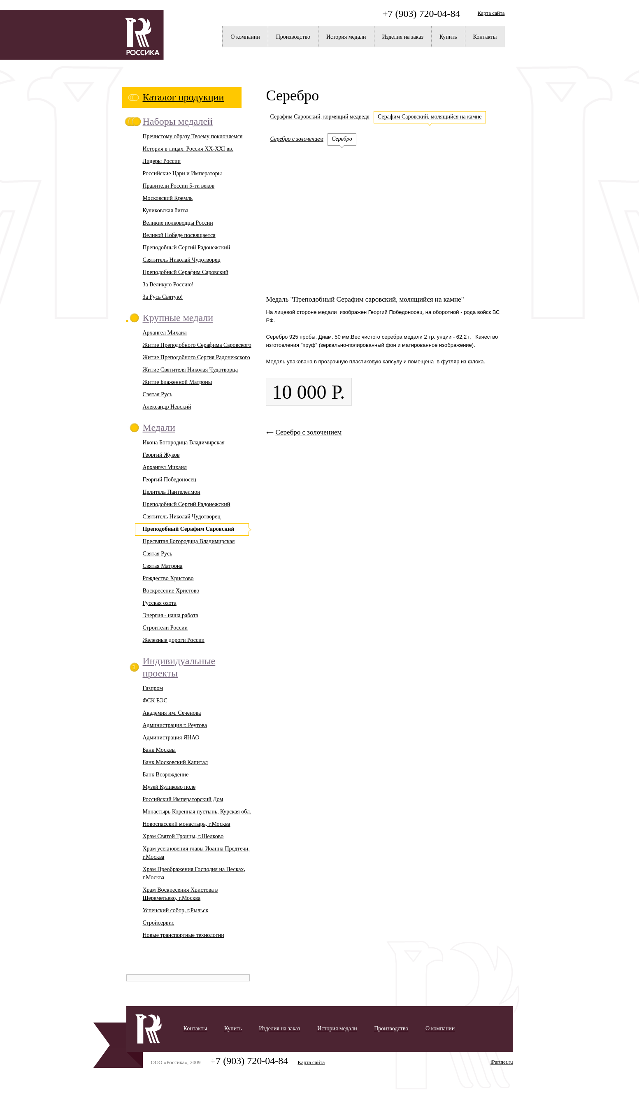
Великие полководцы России (178, 223)
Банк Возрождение (166, 775)
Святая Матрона (163, 566)
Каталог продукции (183, 97)
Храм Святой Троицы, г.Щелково (183, 836)
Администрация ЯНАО (171, 737)
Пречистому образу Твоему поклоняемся (193, 136)
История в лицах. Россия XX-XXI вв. (188, 149)
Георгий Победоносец (170, 479)
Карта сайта (491, 13)
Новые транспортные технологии (183, 935)
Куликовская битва (165, 210)
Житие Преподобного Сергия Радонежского (196, 357)
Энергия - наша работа (170, 615)
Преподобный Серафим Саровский (186, 272)
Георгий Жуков (161, 455)
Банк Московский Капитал (175, 762)
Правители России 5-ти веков (179, 186)
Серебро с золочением (296, 139)
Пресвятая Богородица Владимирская (189, 541)
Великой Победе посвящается (179, 235)
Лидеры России (162, 161)
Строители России (165, 628)
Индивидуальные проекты (179, 667)
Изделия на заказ (402, 37)
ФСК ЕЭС (155, 700)
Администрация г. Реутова (175, 725)
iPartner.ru (501, 1062)
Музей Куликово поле (169, 787)
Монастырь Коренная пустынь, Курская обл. (197, 812)
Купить (448, 37)
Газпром (153, 688)
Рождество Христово (168, 578)
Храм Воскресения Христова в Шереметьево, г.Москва (180, 894)
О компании (245, 37)
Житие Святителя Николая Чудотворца (190, 370)
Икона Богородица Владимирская (184, 442)
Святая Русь (157, 394)
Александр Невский (167, 407)
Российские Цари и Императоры (182, 173)
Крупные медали (178, 317)
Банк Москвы (159, 750)
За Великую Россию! (168, 284)
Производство (293, 37)
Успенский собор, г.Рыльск (176, 910)
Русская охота (160, 603)
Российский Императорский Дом (183, 799)
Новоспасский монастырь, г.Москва (186, 824)
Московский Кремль (168, 198)
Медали (159, 427)
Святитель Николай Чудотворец (182, 260)
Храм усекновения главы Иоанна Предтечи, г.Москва (196, 853)
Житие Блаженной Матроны (177, 382)
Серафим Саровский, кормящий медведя (320, 117)
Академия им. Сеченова (172, 713)
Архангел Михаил (165, 333)
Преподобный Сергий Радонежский (186, 247)
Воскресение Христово (171, 591)
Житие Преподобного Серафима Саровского (197, 345)
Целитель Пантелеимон (171, 492)
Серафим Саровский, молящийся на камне (430, 117)
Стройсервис (158, 923)
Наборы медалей (178, 121)
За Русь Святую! (163, 297)
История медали (346, 37)
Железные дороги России (174, 640)
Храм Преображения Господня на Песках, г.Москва (194, 873)
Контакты (485, 37)
